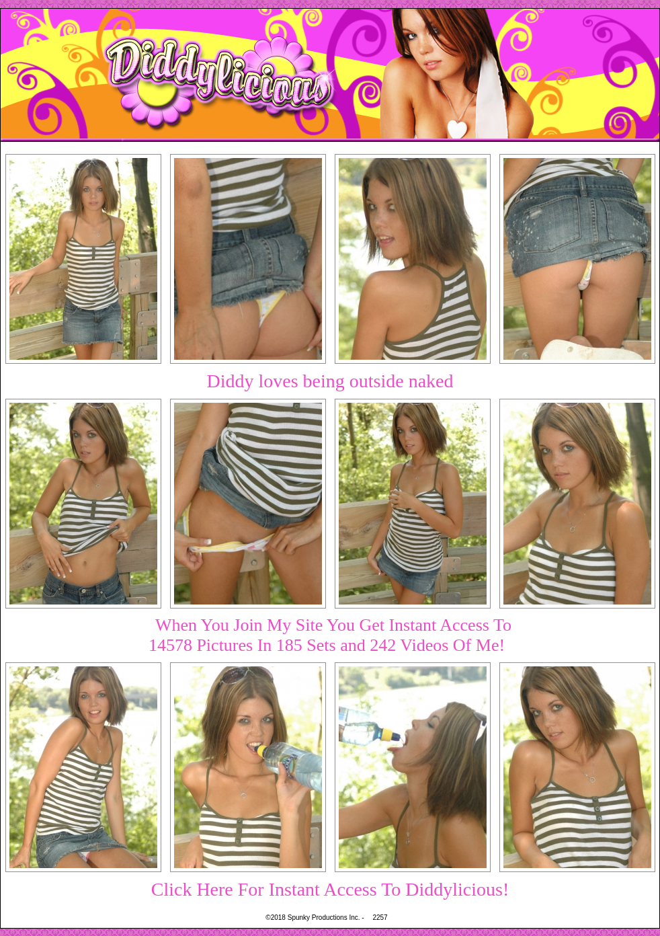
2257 (379, 917)
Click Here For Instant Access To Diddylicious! (330, 889)
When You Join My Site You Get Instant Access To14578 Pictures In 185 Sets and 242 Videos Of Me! (330, 635)
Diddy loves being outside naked (329, 380)
